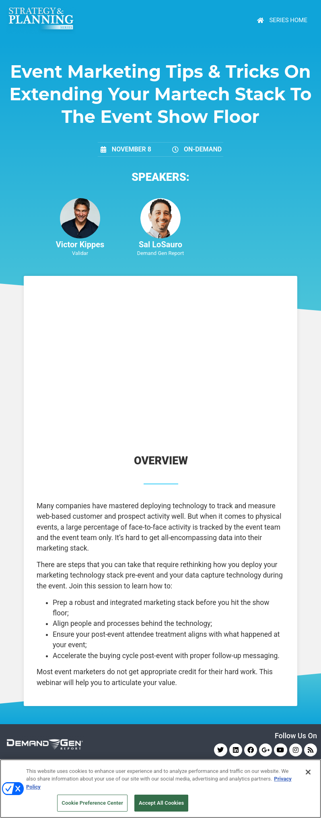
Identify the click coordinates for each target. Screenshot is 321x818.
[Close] (308, 772)
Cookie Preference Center (92, 803)
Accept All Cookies (161, 803)
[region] (160, 788)
